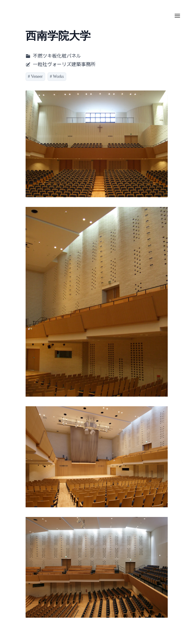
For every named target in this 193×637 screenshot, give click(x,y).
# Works (57, 76)
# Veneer (35, 76)
